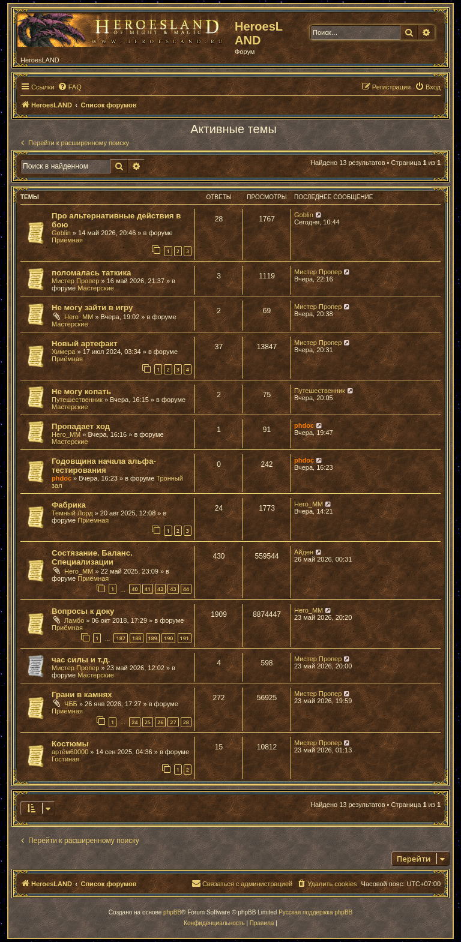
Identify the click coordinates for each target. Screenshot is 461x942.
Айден (303, 552)
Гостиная (65, 759)
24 (134, 722)
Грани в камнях (82, 694)
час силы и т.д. (81, 659)
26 (160, 722)
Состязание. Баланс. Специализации (92, 557)
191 (184, 638)
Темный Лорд (72, 513)
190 (168, 638)
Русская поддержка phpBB (315, 912)
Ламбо (74, 620)
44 (186, 589)
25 (148, 722)
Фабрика (69, 504)
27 (173, 722)
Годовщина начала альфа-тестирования (104, 466)
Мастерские (95, 288)
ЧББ (70, 703)
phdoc (304, 425)
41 (148, 589)
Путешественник (77, 399)
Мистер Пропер (75, 280)
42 (160, 589)
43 (173, 589)
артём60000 (70, 751)
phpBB (172, 912)
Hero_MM (78, 316)
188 (136, 638)
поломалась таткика (91, 272)
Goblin (61, 232)
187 (120, 638)
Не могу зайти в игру (92, 307)
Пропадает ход (81, 426)
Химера (63, 351)
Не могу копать (81, 391)
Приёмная (67, 240)
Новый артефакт (85, 343)
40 (134, 589)
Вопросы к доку (83, 611)
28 (186, 722)
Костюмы (70, 743)
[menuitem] (70, 87)
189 (152, 638)
